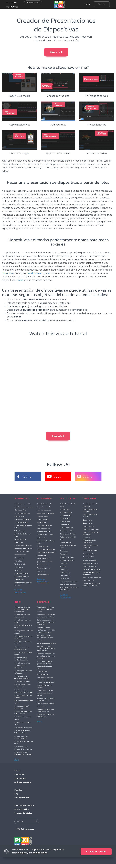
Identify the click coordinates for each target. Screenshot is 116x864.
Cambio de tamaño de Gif (46, 552)
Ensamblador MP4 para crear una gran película (46, 616)
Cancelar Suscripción (22, 681)
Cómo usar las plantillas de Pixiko (23, 643)
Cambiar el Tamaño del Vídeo (45, 542)
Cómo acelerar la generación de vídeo (21, 677)
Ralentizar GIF (65, 572)
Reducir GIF (64, 569)
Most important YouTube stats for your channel (69, 583)
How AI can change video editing (23, 702)
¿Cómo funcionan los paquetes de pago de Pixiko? (45, 693)
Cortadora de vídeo (44, 510)
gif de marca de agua (44, 562)
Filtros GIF (63, 563)
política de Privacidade (24, 805)
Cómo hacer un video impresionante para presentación (22, 609)
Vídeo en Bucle (42, 516)
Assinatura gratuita (22, 782)
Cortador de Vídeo (43, 529)
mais (16, 759)
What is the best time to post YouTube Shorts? (91, 584)
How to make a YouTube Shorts (23, 718)
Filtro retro (18, 570)
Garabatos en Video (44, 532)
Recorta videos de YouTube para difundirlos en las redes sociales (46, 630)
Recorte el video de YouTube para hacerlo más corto (45, 637)
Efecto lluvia (18, 561)
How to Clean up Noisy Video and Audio (22, 732)
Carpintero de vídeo (44, 507)
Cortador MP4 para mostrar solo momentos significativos (46, 648)
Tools (11, 3)
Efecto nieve (18, 567)
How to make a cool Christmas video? (21, 737)
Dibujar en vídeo (66, 542)
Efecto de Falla (42, 519)
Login (87, 4)
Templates (12, 7)
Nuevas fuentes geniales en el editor (45, 705)
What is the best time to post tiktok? (91, 573)
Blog (16, 794)
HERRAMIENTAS (22, 499)
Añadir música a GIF (67, 560)
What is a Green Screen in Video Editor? (69, 588)
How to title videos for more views (22, 707)
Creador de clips (88, 526)
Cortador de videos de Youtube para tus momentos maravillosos (46, 680)
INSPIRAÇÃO (43, 602)
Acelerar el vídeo (66, 512)
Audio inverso (65, 522)
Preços (17, 771)
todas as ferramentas (20, 591)
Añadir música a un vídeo (23, 507)
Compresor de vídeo (44, 525)
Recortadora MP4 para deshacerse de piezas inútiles (45, 609)
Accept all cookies (96, 851)
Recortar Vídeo (19, 516)
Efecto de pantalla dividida (23, 549)
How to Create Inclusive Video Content (22, 712)
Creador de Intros (89, 554)
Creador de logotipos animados (90, 546)
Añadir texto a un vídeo (22, 504)
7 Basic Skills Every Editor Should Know (46, 715)
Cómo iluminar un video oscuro (23, 653)
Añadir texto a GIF (43, 559)
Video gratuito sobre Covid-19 (44, 686)
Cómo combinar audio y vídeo (23, 626)
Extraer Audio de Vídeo (45, 535)
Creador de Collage (89, 560)
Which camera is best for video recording (92, 579)
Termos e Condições (23, 813)
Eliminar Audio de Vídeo (23, 545)
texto (48, 273)
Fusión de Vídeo (20, 539)
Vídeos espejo (19, 579)
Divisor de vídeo (42, 546)
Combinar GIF (65, 576)
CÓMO (17, 602)
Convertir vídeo (65, 515)
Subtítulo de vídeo (66, 528)
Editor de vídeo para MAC (46, 643)
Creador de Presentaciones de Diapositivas (89, 540)
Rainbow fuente (43, 574)
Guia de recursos (21, 798)
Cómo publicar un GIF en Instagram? (23, 637)
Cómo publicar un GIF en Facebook (23, 632)
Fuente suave (65, 551)
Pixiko (19, 280)
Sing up (101, 4)
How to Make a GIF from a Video (23, 696)
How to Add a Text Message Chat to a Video (23, 748)
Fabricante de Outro (90, 551)
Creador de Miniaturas (91, 529)
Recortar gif (41, 556)
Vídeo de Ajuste (19, 531)
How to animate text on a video (23, 742)
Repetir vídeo (64, 509)
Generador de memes (90, 563)
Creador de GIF (88, 557)
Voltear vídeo (41, 538)
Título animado (20, 564)
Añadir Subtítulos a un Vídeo (22, 535)
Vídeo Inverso (19, 542)
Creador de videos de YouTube (90, 516)
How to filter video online (23, 727)
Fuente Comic (65, 554)
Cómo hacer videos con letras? (22, 621)
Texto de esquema (43, 568)
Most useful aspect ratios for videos (23, 584)
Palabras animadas (21, 573)
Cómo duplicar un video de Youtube (23, 672)
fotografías (8, 273)
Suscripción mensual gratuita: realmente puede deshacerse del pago (44, 664)
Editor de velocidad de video (68, 505)
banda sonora (34, 273)
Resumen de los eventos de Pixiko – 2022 (45, 710)
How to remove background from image (23, 691)
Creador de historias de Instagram (91, 533)
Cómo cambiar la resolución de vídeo (21, 659)
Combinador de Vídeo (22, 513)
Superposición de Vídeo (45, 513)
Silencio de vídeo (20, 510)
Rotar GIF (63, 566)
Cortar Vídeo (64, 518)
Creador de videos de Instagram (90, 510)
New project (33, 3)
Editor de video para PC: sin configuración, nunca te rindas (46, 656)
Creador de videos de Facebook (90, 505)
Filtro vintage (19, 558)
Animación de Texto (21, 552)
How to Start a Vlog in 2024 (22, 723)
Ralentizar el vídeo (66, 531)
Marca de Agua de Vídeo (23, 519)
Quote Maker (87, 520)
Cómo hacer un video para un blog (22, 616)
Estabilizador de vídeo (68, 534)
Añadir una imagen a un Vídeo (23, 526)
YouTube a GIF (42, 674)
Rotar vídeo (41, 522)
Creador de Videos (89, 566)
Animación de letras (21, 576)
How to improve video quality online (22, 686)
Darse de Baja (42, 671)
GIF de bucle (64, 579)
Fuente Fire (41, 571)
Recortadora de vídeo (44, 504)
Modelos (18, 790)
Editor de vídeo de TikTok (91, 569)
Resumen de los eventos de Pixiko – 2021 (45, 699)
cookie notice (40, 853)
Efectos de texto (20, 555)
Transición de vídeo (67, 557)
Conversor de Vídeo (21, 522)
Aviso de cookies (21, 809)
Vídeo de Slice (64, 525)
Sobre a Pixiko (20, 778)
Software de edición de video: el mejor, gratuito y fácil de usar (46, 622)
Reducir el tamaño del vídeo (68, 538)
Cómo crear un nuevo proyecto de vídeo (22, 648)
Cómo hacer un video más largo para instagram (22, 665)
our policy (23, 853)
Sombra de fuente (43, 565)
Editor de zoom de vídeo (46, 549)
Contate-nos (19, 774)
